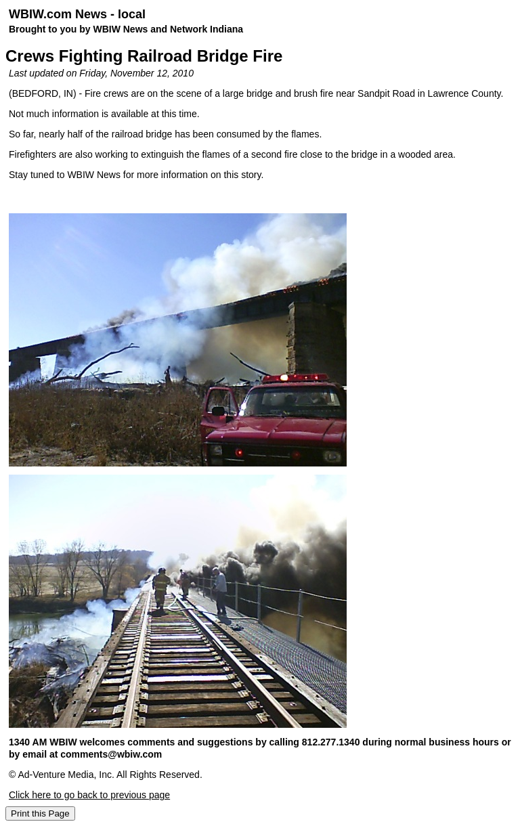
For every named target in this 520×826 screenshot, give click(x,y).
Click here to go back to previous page (89, 794)
